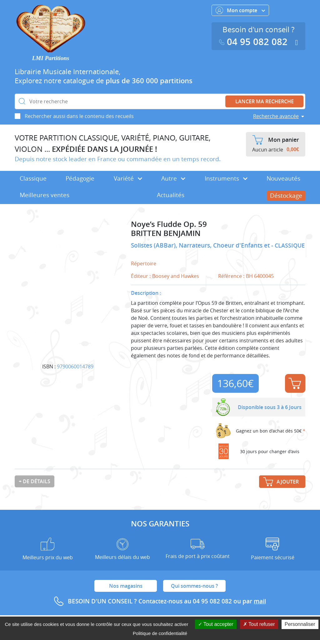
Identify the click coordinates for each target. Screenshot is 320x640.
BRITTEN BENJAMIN (166, 233)
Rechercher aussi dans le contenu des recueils (79, 116)
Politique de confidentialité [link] (160, 633)
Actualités (170, 195)
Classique (33, 178)
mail (260, 601)
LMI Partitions (50, 58)
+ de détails (34, 481)
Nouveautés (283, 178)
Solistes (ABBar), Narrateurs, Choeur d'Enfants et (201, 245)
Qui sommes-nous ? (194, 585)
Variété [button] (128, 178)
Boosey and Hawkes (175, 276)
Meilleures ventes (44, 195)
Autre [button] (173, 178)
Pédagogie (80, 178)
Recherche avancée (276, 116)
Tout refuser (259, 624)
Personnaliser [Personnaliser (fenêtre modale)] (300, 624)
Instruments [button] (226, 178)
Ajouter (294, 383)
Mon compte (240, 10)
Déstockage (286, 196)
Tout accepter (215, 624)
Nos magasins (125, 585)
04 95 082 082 (254, 42)
